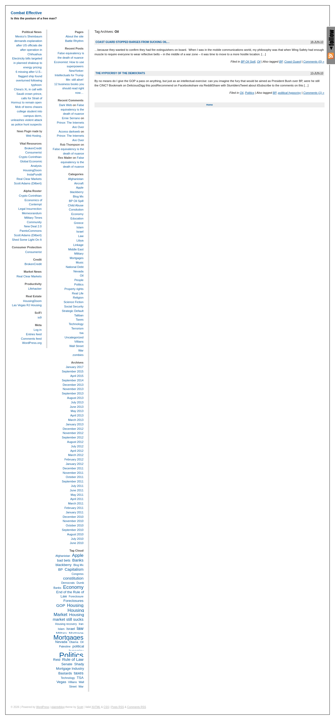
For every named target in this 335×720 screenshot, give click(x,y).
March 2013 (75, 419)
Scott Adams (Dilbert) (28, 183)
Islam (79, 227)
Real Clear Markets (29, 178)
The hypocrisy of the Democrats (120, 73)
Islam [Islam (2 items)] (61, 628)
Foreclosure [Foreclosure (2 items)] (76, 596)
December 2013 (73, 384)
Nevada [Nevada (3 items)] (61, 642)
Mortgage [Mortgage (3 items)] (76, 633)
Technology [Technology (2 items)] (68, 677)
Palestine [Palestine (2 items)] (65, 646)
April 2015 (76, 375)
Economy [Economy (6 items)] (73, 587)
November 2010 (73, 521)
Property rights (73, 288)
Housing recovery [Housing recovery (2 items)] (66, 623)
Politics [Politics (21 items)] (71, 655)
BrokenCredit (33, 148)
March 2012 (75, 455)
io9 (40, 317)
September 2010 (72, 529)
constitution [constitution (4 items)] (73, 578)
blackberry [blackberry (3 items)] (63, 565)
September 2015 (72, 371)
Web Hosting (33, 135)
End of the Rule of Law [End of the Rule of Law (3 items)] (70, 594)
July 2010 (77, 538)
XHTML (96, 707)
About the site (74, 36)
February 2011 (73, 507)
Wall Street (76, 346)
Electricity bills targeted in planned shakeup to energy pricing (27, 63)
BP (281, 61)
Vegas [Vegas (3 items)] (61, 682)
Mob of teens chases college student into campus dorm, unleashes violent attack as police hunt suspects (26, 115)
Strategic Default (72, 310)
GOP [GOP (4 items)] (60, 605)
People (78, 280)
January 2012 (74, 463)
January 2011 (74, 512)
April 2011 (76, 499)
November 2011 (73, 472)
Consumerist (33, 152)
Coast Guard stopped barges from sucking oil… (133, 42)
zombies (77, 354)
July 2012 (77, 446)
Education (76, 218)
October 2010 (74, 525)
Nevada (78, 271)
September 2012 (72, 437)
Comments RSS (136, 707)
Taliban (78, 315)
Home (209, 104)
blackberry (76, 192)
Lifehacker (35, 288)
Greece (78, 222)
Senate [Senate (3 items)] (66, 664)
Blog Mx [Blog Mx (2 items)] (79, 565)
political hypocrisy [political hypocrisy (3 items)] (76, 648)
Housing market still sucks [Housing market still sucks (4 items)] (68, 617)
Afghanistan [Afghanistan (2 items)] (62, 555)
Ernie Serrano (71, 118)
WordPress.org (32, 342)
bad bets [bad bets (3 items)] (63, 560)
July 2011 (77, 485)
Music (79, 262)
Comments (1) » (313, 92)
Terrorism (77, 328)
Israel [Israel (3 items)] (70, 629)
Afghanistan (75, 178)
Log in (38, 329)
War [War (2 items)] (81, 686)
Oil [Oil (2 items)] (81, 642)
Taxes (79, 319)
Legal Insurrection (30, 208)
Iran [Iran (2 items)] (81, 623)
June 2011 (76, 490)
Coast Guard (292, 61)
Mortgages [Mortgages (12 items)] (68, 637)
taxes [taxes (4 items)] (78, 673)
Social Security (73, 306)
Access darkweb (69, 131)
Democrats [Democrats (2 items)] (68, 582)
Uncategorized (74, 337)
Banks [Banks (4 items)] (77, 560)
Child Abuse (75, 205)
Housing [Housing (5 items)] (75, 605)
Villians (78, 341)
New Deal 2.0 (33, 226)
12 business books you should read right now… (69, 89)
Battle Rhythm (74, 40)
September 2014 (72, 380)
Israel (79, 231)
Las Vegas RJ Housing (27, 305)
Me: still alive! (74, 79)
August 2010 (75, 534)
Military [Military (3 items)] (61, 633)
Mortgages (76, 258)
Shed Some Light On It (27, 239)
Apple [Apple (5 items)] (77, 555)
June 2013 (76, 406)
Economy (77, 214)
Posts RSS (117, 707)
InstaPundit (34, 174)
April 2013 (76, 415)
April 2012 (76, 450)
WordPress (42, 707)
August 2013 (75, 397)
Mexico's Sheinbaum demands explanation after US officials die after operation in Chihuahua (28, 45)
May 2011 (77, 494)
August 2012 (75, 441)
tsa (81, 332)
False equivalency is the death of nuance (72, 109)
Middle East (75, 249)
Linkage (78, 244)
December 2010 (73, 516)
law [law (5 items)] (80, 628)
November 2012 (73, 433)
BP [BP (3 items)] (60, 569)
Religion (78, 297)
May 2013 (77, 411)
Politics (249, 92)
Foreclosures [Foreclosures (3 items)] (73, 601)
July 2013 (77, 402)
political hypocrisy (289, 92)
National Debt (74, 266)
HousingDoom (32, 170)
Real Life (77, 293)
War (80, 350)
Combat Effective (26, 13)
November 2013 (73, 389)
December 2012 (73, 428)
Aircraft (78, 183)
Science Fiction (73, 302)
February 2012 (73, 459)
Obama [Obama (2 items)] (73, 642)
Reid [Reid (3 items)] (56, 660)
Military (78, 253)
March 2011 (75, 503)
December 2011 (73, 468)
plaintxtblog (58, 707)
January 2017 (74, 367)
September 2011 (72, 481)
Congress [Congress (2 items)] (77, 573)
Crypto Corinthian (30, 156)
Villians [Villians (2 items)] (72, 682)
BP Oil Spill (248, 61)
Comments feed (31, 338)
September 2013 (72, 393)
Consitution (76, 209)
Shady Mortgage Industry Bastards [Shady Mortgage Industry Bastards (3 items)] (70, 668)
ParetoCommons (31, 230)
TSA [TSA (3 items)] (80, 678)
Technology (76, 324)
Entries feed (34, 334)
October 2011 (74, 477)
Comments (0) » (313, 61)
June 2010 (76, 543)
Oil (259, 61)
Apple (79, 187)
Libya (79, 240)
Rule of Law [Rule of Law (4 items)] (72, 659)
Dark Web (65, 105)
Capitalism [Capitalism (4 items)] (74, 569)
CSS (106, 707)
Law (80, 236)
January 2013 (74, 424)
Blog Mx (78, 196)
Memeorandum (32, 213)
